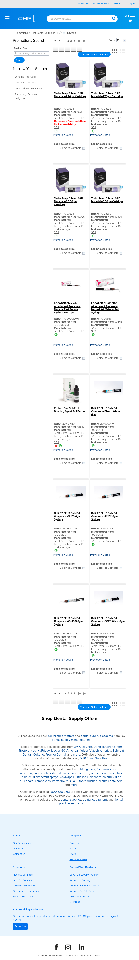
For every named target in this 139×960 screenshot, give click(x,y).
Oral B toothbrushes (83, 781)
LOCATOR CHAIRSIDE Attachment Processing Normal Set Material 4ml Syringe (105, 308)
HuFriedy (43, 751)
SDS (56, 127)
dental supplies (71, 799)
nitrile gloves (86, 769)
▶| (84, 41)
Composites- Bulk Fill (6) (28, 88)
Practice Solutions (80, 896)
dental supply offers (60, 736)
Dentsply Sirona (104, 747)
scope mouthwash (103, 773)
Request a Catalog (80, 880)
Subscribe (20, 926)
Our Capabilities (22, 843)
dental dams (60, 773)
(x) (61, 32)
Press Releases (78, 859)
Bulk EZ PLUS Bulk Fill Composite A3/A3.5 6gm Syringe (68, 621)
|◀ (55, 40)
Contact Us (83, 3)
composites (43, 781)
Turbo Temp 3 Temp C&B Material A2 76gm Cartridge (70, 95)
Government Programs (26, 891)
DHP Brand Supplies (93, 758)
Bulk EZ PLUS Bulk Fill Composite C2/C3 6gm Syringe (67, 516)
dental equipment (95, 799)
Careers (74, 843)
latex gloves (60, 781)
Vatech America (100, 751)
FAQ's (73, 854)
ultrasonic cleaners (88, 777)
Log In (131, 3)
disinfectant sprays (45, 777)
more (76, 754)
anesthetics (43, 773)
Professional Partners (25, 885)
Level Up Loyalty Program (84, 874)
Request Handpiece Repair (85, 885)
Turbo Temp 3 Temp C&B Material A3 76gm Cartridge (107, 200)
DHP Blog (118, 3)
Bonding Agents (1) (25, 76)
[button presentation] (124, 40)
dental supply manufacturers (71, 740)
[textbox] (75, 19)
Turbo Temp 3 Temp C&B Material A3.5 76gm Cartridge (68, 201)
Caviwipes (67, 777)
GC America (69, 751)
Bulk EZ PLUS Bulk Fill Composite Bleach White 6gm (105, 411)
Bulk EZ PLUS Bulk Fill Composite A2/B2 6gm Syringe (104, 516)
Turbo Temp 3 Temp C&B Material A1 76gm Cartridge (107, 95)
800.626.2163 (101, 3)
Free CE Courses (22, 880)
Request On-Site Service (84, 891)
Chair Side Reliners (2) (27, 82)
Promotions (21, 33)
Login (57, 144)
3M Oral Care (83, 747)
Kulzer (83, 751)
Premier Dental (55, 754)
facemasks (104, 769)
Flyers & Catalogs (23, 874)
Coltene (38, 754)
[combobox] (77, 19)
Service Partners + (23, 896)
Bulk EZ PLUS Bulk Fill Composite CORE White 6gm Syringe (108, 621)
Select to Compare (70, 148)
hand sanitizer (79, 773)
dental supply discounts (97, 736)
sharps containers (110, 781)
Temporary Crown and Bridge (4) (27, 96)
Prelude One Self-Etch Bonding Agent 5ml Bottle (69, 410)
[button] (114, 18)
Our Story (18, 848)
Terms (73, 848)
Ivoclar (55, 751)
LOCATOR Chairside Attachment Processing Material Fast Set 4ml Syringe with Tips (67, 308)
